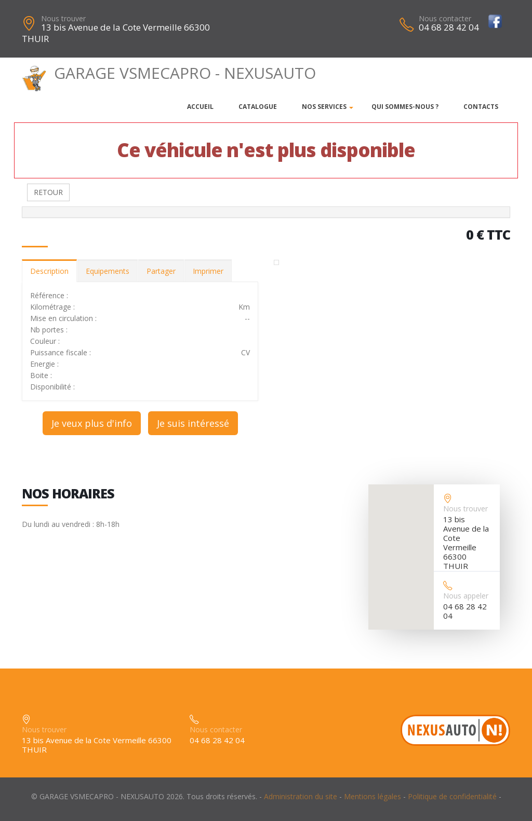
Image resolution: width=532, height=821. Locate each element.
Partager (161, 271)
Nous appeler (465, 596)
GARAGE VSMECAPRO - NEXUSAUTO (169, 73)
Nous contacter (445, 18)
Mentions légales (372, 796)
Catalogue (257, 106)
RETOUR (48, 192)
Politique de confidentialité (452, 796)
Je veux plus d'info (91, 423)
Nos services (324, 106)
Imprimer (208, 271)
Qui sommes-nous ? (404, 106)
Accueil (200, 106)
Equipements (107, 271)
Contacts (480, 106)
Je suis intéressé (193, 423)
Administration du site (300, 796)
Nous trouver (63, 18)
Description (49, 271)
